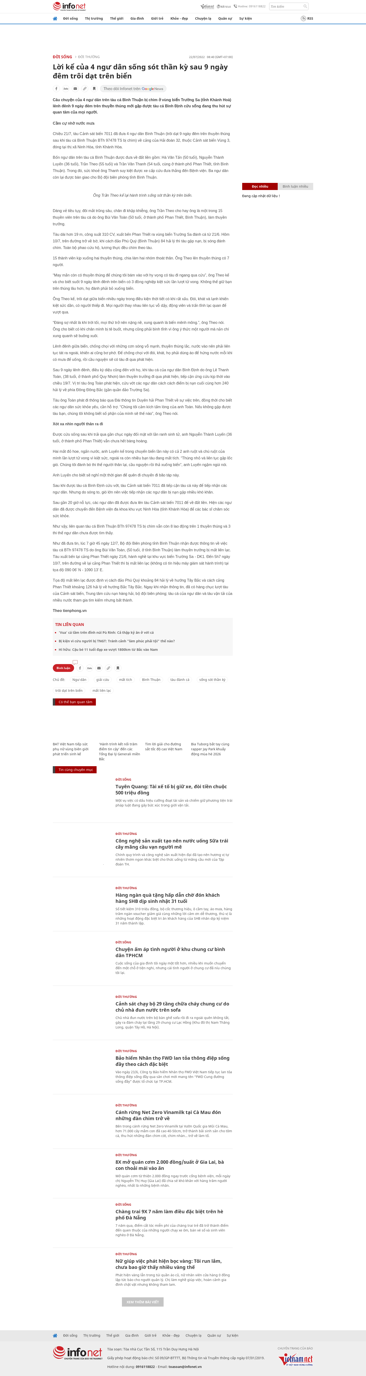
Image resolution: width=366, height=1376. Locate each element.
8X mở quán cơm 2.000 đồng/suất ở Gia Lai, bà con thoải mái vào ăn (170, 1165)
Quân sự (225, 18)
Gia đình (137, 18)
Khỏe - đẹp (179, 18)
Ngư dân (79, 679)
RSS (307, 18)
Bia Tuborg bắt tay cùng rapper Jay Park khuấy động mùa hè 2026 (210, 749)
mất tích (125, 679)
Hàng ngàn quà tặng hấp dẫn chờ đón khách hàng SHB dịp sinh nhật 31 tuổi (168, 898)
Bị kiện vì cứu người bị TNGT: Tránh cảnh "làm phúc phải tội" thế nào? (117, 641)
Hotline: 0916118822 (249, 6)
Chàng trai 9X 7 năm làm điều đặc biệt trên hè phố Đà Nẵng (169, 1214)
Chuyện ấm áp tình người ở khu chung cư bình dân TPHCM (170, 952)
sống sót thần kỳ (212, 679)
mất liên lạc (102, 690)
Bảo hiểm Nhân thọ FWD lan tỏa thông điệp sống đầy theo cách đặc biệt (173, 1061)
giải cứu (102, 679)
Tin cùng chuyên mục (76, 769)
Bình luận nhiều (295, 186)
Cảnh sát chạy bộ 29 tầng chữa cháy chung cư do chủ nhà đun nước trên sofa (172, 1006)
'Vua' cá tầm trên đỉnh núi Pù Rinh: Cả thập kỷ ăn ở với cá (106, 632)
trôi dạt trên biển (69, 690)
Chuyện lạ (203, 18)
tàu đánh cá (179, 679)
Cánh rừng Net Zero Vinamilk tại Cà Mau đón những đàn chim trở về (168, 1115)
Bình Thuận (151, 679)
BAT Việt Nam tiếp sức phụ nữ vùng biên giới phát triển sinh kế (71, 749)
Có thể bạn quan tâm (75, 702)
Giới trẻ (157, 18)
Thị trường (94, 18)
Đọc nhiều (260, 186)
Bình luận (63, 668)
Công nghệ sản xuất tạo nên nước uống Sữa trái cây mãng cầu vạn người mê (172, 843)
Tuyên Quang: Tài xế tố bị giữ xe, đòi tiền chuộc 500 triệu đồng (171, 789)
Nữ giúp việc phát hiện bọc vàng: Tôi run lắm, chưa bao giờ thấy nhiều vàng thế (169, 1264)
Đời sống (70, 18)
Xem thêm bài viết (143, 1302)
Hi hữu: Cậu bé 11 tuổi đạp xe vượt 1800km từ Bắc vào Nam (108, 649)
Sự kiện (245, 18)
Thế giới (116, 18)
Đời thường (89, 56)
